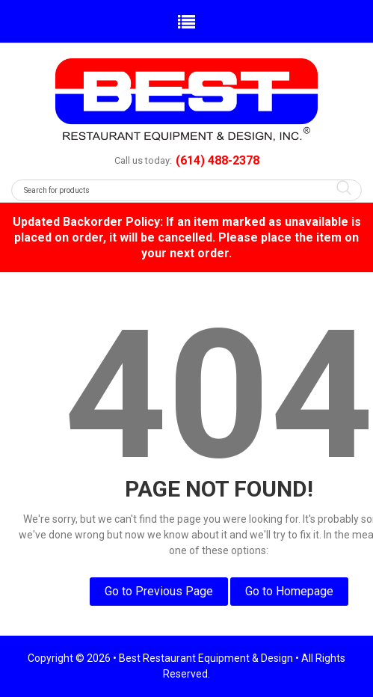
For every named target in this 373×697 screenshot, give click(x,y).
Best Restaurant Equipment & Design (206, 658)
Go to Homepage (289, 591)
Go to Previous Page (159, 591)
